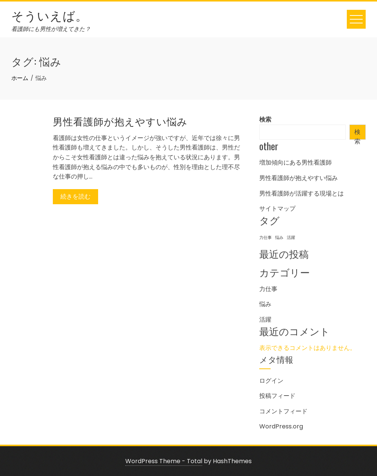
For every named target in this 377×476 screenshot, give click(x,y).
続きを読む (75, 196)
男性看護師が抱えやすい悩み (120, 121)
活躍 (265, 319)
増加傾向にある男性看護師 (295, 162)
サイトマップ (277, 208)
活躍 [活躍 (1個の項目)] (291, 237)
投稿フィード (277, 395)
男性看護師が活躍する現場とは (301, 193)
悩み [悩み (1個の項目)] (279, 237)
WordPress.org (281, 426)
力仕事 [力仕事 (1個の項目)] (265, 237)
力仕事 (268, 289)
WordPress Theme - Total (163, 461)
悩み (265, 304)
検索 (265, 119)
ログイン (271, 380)
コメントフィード (283, 411)
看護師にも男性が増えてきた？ (51, 29)
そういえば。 (49, 15)
